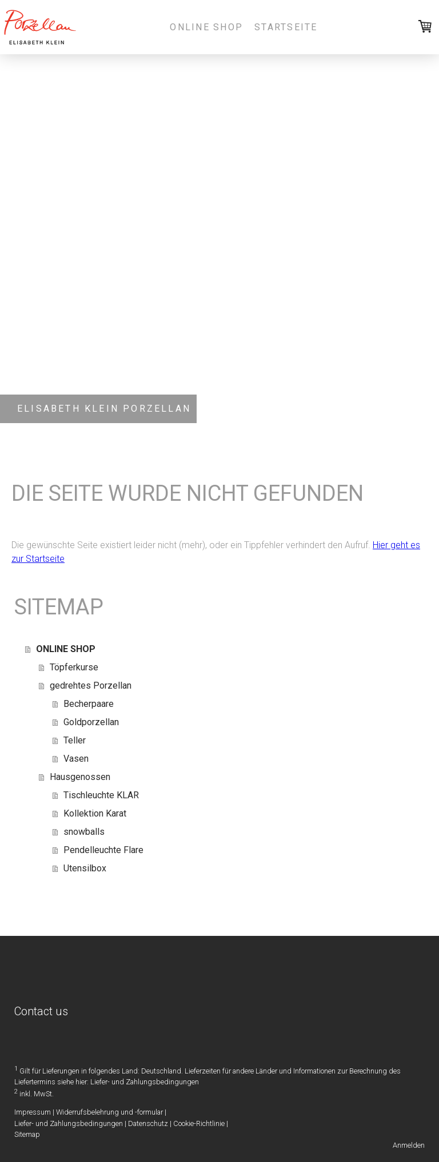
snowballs (84, 831)
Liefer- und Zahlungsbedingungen (144, 1081)
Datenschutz (148, 1123)
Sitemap (27, 1134)
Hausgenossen (80, 776)
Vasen (76, 758)
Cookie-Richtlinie (199, 1123)
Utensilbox (84, 868)
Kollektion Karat (94, 813)
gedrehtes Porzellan (90, 685)
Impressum (32, 1112)
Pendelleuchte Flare (103, 850)
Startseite (285, 27)
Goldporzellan (91, 722)
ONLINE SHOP (206, 27)
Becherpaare (88, 703)
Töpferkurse (74, 667)
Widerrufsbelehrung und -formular (109, 1112)
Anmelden (409, 1145)
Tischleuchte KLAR (101, 795)
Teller (74, 740)
